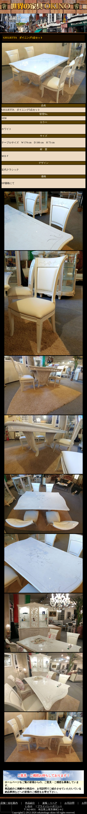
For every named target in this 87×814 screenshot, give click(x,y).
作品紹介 (30, 803)
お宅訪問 (69, 803)
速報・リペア (49, 803)
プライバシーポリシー (49, 806)
